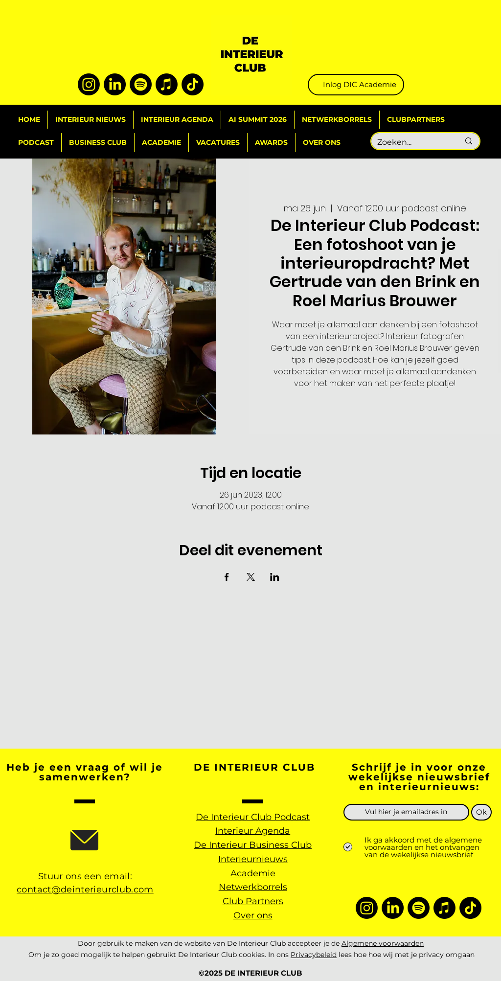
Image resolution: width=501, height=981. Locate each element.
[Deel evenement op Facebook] (226, 577)
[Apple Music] (167, 84)
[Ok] (481, 812)
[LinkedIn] (115, 84)
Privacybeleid (314, 954)
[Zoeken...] (411, 142)
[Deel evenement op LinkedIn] (274, 577)
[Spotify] (141, 84)
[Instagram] (89, 84)
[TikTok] (193, 84)
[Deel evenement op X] (250, 577)
